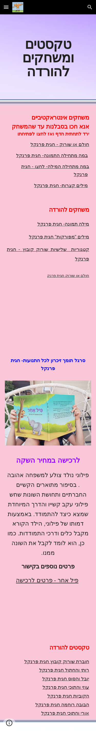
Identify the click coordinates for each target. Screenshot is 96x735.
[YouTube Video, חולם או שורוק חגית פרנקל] (48, 311)
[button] (6, 7)
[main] (48, 57)
